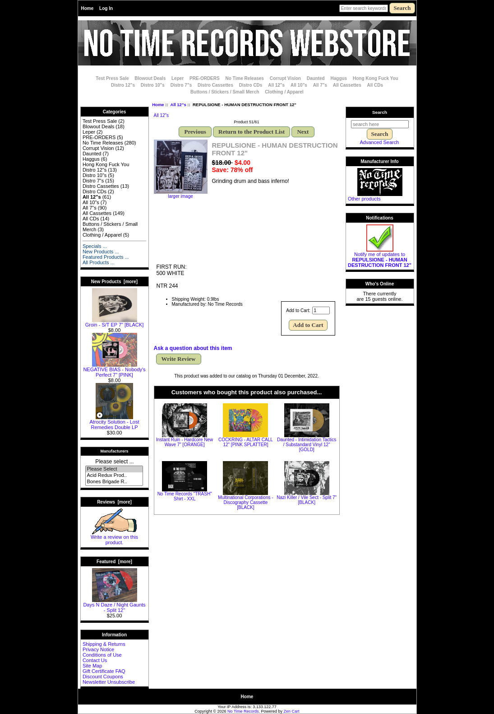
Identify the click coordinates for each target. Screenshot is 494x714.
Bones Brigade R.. (114, 482)
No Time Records (243, 711)
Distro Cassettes (215, 85)
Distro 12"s (123, 85)
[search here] (380, 124)
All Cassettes (347, 85)
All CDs (375, 85)
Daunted (316, 78)
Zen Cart (292, 711)
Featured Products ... (106, 257)
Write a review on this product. (114, 537)
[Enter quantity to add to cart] (321, 310)
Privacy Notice (98, 649)
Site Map (92, 665)
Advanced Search (379, 142)
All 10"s (299, 85)
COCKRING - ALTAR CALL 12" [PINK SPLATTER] (245, 442)
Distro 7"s (181, 85)
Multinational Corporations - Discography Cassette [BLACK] (245, 502)
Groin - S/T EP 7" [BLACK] (114, 322)
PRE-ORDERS (204, 78)
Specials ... (95, 246)
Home (87, 8)
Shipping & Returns (104, 644)
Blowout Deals (150, 78)
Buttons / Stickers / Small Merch (224, 91)
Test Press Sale (112, 78)
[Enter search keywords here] (363, 8)
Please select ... (114, 461)
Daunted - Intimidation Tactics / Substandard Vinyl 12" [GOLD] (306, 444)
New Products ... (101, 251)
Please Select (114, 469)
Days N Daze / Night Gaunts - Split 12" (114, 605)
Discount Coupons (103, 676)
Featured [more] (114, 561)
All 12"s (178, 104)
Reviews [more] (114, 501)
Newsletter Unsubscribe (109, 682)
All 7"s (320, 85)
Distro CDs (251, 85)
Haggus (339, 78)
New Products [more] (114, 281)
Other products (364, 198)
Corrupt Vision (285, 78)
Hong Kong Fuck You (375, 78)
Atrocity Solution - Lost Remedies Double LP (114, 422)
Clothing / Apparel (284, 91)
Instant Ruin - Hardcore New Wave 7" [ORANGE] (184, 442)
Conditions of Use (102, 655)
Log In (106, 8)
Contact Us (95, 660)
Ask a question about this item (193, 348)
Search (379, 112)
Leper (177, 78)
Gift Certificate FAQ (104, 671)
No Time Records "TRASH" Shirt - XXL (184, 496)
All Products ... (99, 262)
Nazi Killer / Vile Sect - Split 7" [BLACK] (307, 500)
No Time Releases (244, 78)
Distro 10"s (153, 85)
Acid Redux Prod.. (114, 475)
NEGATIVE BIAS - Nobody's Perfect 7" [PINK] (114, 370)
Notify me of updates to (379, 257)
